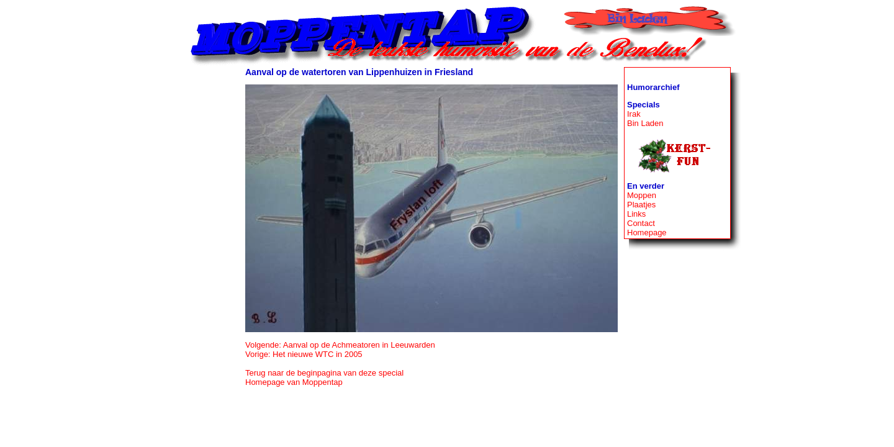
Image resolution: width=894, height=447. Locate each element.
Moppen (641, 195)
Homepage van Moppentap (294, 382)
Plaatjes (641, 204)
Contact (641, 223)
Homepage (647, 232)
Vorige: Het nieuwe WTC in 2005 (304, 354)
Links (636, 214)
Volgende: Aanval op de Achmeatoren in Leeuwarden (340, 345)
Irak (634, 114)
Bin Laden (645, 123)
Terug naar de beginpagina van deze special (324, 372)
